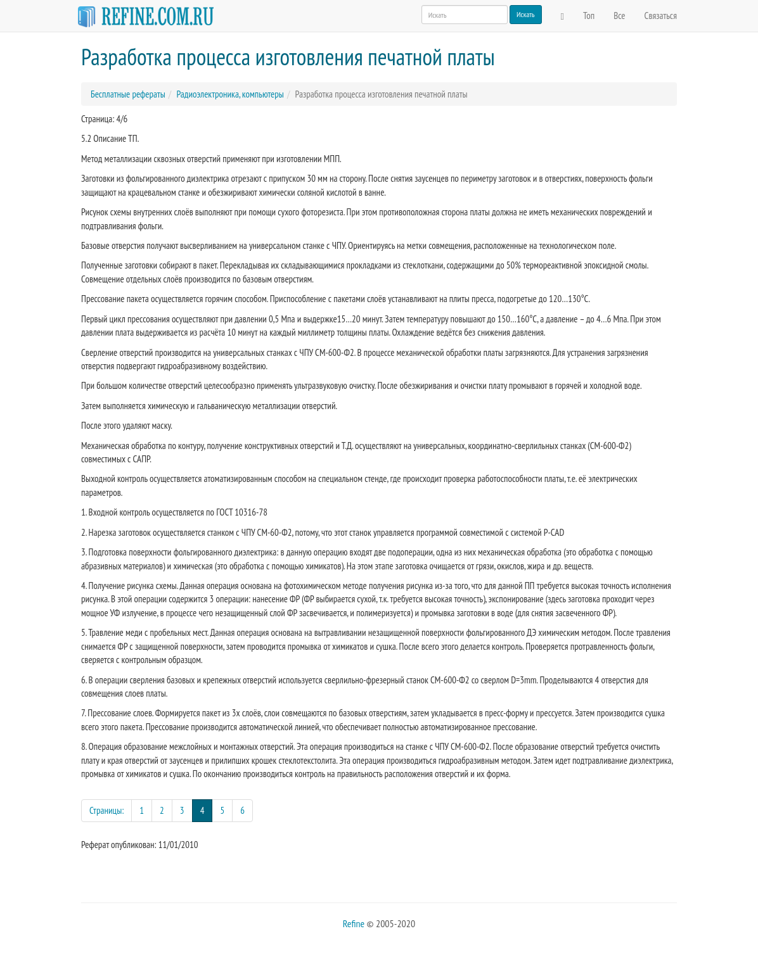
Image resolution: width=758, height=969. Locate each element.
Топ (588, 16)
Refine (353, 923)
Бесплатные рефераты (128, 94)
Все (619, 16)
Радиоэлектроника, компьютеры (229, 94)
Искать (526, 14)
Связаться (661, 16)
